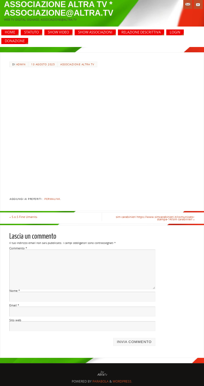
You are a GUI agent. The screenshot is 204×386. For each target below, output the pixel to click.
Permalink (52, 199)
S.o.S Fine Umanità (23, 217)
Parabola (100, 381)
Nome (14, 290)
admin (21, 64)
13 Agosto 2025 (43, 64)
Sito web (15, 320)
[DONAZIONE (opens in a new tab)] (14, 41)
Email (14, 305)
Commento (18, 248)
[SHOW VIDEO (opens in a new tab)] (58, 32)
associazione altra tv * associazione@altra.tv (58, 8)
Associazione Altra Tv (77, 64)
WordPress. (122, 381)
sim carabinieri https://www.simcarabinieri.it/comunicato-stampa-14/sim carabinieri (155, 218)
